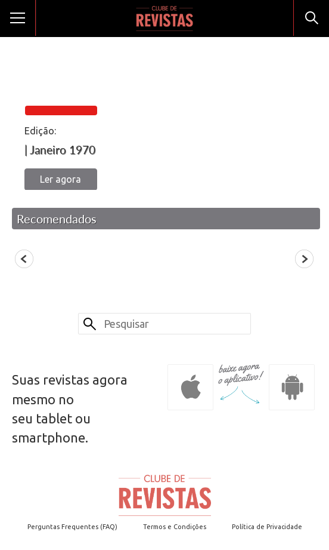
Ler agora (60, 179)
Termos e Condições (174, 526)
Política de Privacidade (267, 526)
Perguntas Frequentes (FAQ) (72, 526)
